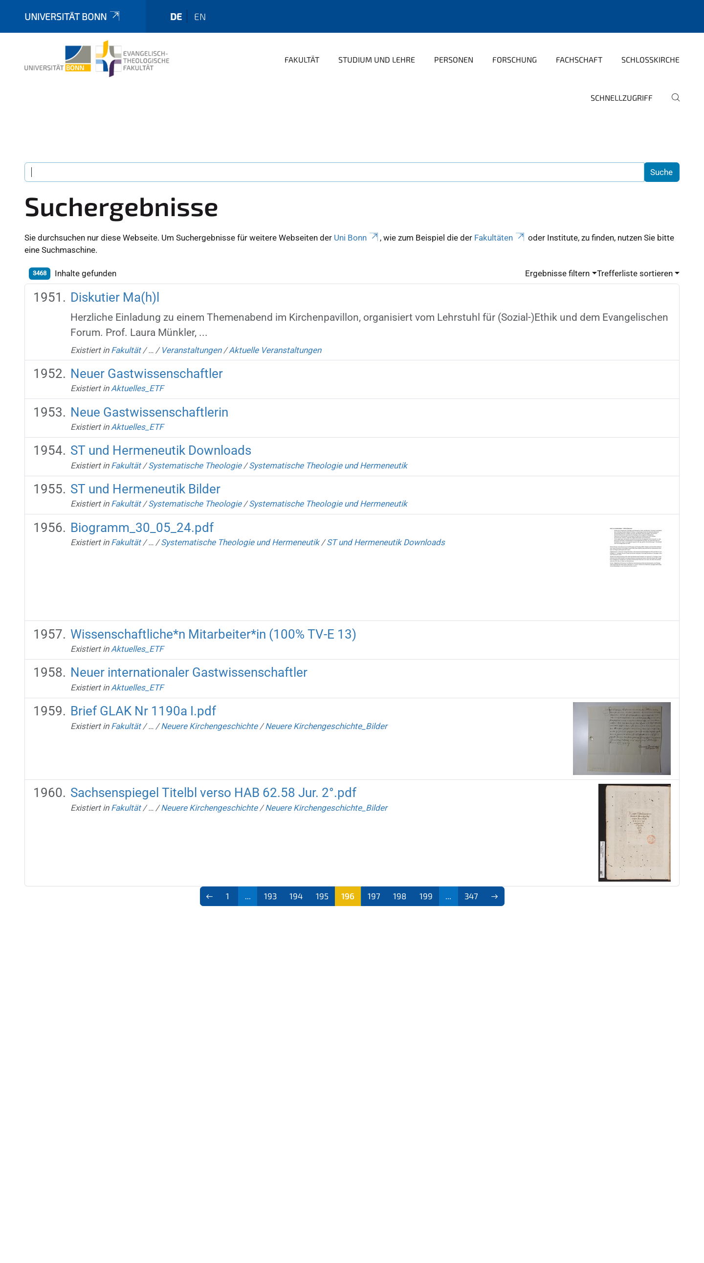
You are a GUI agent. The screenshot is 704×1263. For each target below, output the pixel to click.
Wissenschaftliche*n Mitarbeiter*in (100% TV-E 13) (213, 634)
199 (426, 896)
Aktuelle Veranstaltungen (275, 350)
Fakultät (302, 59)
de (176, 16)
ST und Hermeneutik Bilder (145, 489)
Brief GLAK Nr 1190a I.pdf (143, 711)
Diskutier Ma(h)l (114, 297)
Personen (453, 59)
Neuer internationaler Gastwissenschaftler (189, 672)
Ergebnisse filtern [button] (557, 273)
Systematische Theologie (195, 465)
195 (322, 896)
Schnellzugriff (622, 97)
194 (296, 896)
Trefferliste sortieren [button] (635, 273)
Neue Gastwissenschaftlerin (149, 412)
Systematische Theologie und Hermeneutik (328, 465)
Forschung (514, 59)
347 (471, 896)
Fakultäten (500, 238)
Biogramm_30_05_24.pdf (142, 527)
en (200, 16)
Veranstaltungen (191, 350)
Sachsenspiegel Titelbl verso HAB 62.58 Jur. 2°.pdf (213, 792)
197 (374, 896)
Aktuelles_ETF (137, 388)
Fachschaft (579, 59)
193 (270, 896)
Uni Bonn (357, 238)
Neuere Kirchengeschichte (209, 726)
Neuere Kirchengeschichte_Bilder (326, 726)
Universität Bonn (72, 16)
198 (399, 896)
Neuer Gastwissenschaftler (146, 373)
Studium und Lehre (376, 59)
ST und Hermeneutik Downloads (160, 450)
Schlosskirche (650, 59)
